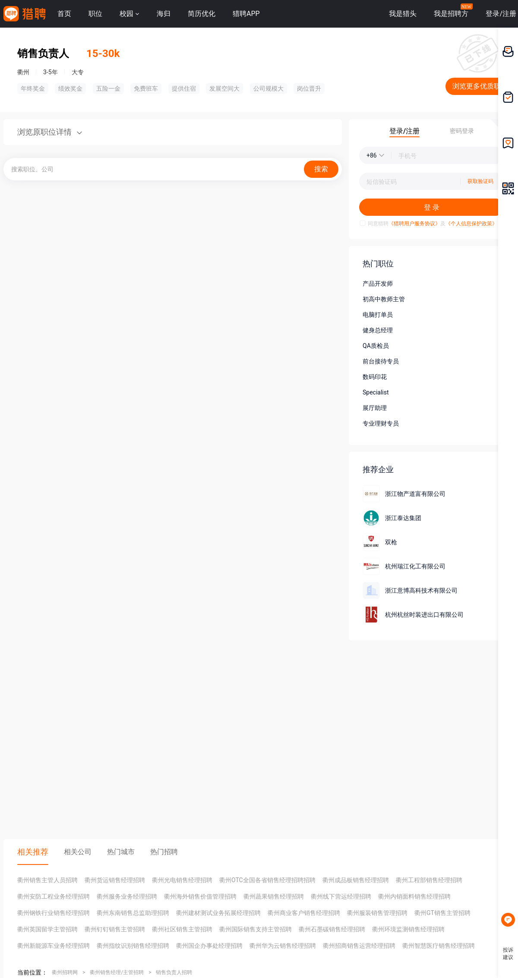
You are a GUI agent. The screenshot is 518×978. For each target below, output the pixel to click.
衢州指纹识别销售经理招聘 (133, 945)
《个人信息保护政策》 (471, 224)
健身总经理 (378, 330)
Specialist (376, 392)
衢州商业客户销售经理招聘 (304, 912)
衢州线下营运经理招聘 (341, 896)
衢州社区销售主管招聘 (182, 929)
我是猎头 (403, 13)
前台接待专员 (381, 361)
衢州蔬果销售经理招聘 (273, 896)
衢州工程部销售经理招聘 (429, 880)
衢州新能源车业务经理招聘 (53, 945)
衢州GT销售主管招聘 (442, 912)
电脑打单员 (378, 314)
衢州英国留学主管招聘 (47, 929)
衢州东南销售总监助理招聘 (133, 912)
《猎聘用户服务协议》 (414, 224)
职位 (95, 13)
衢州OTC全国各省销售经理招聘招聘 (267, 880)
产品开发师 (378, 283)
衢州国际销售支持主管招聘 (255, 929)
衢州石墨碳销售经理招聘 (332, 929)
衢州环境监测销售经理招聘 (408, 929)
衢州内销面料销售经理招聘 (414, 896)
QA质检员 (376, 345)
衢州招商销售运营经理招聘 (359, 945)
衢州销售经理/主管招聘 (117, 972)
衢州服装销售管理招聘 (377, 912)
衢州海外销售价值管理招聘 (200, 896)
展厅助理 (375, 407)
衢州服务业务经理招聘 (127, 896)
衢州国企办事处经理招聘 (209, 945)
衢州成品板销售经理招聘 (355, 880)
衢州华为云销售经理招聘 (283, 945)
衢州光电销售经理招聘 (182, 880)
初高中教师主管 (384, 299)
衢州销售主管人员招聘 (47, 880)
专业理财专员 (381, 423)
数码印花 (375, 376)
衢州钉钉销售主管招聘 (115, 929)
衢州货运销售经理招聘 (115, 880)
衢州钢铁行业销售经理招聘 (53, 912)
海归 (164, 13)
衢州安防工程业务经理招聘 (53, 896)
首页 (64, 13)
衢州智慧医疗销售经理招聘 (438, 945)
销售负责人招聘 (174, 972)
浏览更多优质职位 (480, 86)
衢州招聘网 (65, 972)
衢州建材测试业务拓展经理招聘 (218, 912)
